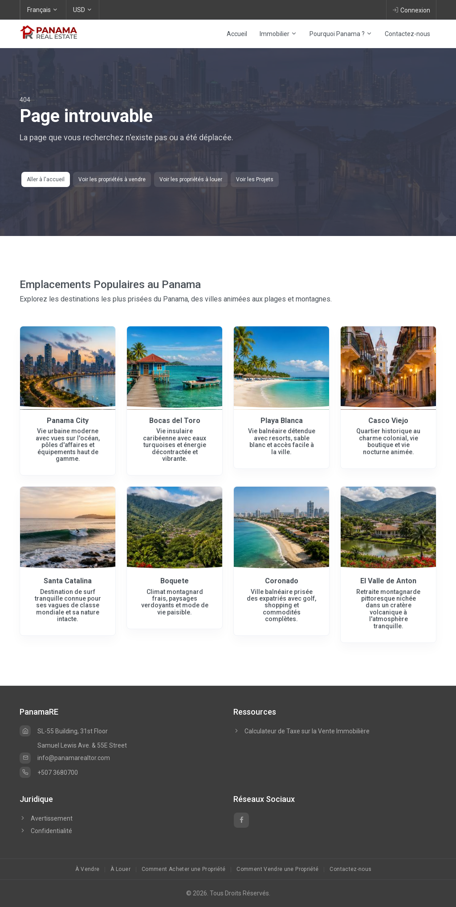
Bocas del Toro (174, 420)
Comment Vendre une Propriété (277, 869)
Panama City (68, 420)
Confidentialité (46, 830)
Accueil (237, 33)
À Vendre (87, 869)
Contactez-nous (407, 33)
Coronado (281, 581)
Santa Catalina (68, 581)
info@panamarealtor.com (65, 757)
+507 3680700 (49, 772)
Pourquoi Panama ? (340, 33)
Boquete (174, 581)
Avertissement (46, 818)
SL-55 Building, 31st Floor (64, 731)
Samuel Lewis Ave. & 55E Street (82, 745)
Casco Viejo (388, 420)
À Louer (120, 869)
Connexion (411, 10)
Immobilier (278, 33)
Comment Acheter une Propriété (183, 869)
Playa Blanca (282, 420)
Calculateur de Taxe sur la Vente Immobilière (307, 731)
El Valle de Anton (388, 581)
